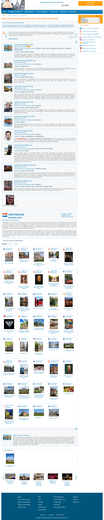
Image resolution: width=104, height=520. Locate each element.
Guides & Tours (22, 507)
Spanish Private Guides (24, 502)
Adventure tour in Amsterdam (89, 31)
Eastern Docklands (27, 26)
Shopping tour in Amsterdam (89, 48)
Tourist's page (90, 2)
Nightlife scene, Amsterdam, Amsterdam (53, 482)
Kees (14, 435)
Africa (39, 497)
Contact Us (76, 502)
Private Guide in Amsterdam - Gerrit (24, 73)
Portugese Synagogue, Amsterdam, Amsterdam (39, 483)
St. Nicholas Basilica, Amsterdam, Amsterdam (67, 483)
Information (57, 504)
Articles (63, 12)
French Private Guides (24, 499)
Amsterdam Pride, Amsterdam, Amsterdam (10, 482)
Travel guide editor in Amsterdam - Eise (25, 60)
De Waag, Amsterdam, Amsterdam (24, 483)
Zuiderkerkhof (55, 25)
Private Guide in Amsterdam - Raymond (25, 165)
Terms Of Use (43, 514)
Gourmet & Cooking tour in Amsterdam (89, 42)
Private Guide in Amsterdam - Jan (23, 130)
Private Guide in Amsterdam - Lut (23, 145)
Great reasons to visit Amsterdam (10, 460)
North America (42, 507)
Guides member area (59, 499)
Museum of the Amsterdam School (12, 26)
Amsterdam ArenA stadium (39, 25)
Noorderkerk (63, 25)
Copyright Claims (60, 514)
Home (4, 12)
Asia (39, 499)
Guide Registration (59, 497)
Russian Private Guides (24, 504)
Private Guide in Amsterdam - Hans (23, 86)
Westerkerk (70, 25)
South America (42, 509)
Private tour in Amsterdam (88, 45)
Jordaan (49, 25)
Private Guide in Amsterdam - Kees (23, 44)
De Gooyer (35, 26)
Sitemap (75, 499)
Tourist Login (90, 4)
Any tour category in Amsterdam (90, 28)
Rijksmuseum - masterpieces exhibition (49, 26)
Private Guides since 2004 (13, 5)
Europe (40, 504)
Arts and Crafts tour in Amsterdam (90, 34)
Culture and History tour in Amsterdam (91, 37)
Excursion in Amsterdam (88, 39)
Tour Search (65, 5)
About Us (54, 12)
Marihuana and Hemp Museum (17, 25)
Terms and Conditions (59, 507)
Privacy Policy (51, 514)
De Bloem (63, 26)
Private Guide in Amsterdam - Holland (24, 116)
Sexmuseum (70, 26)
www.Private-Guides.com (61, 517)
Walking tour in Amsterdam (89, 51)
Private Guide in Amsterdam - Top (23, 181)
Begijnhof (28, 25)
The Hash (5, 25)
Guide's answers (13, 38)
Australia (40, 502)
